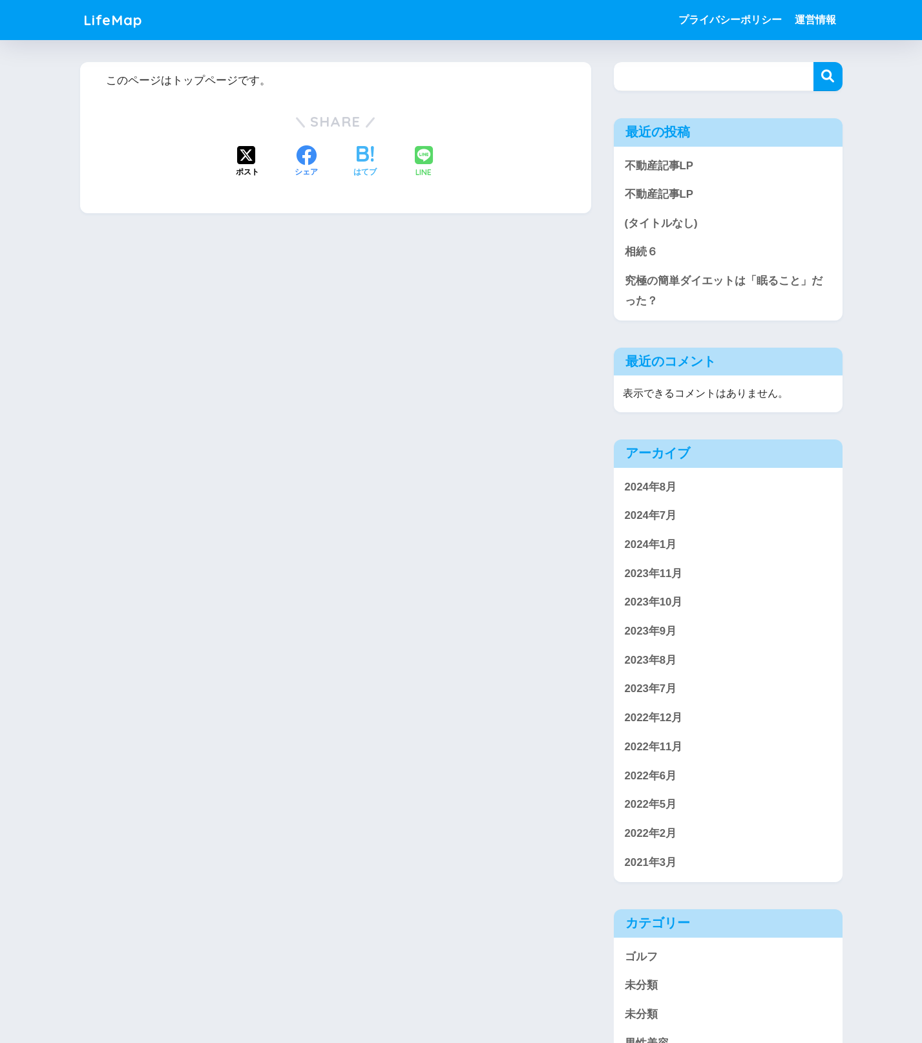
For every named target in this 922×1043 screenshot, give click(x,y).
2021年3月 (651, 862)
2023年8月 (651, 660)
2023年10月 (654, 602)
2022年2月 (651, 834)
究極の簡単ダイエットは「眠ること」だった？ (723, 291)
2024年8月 (651, 487)
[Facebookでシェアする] (306, 162)
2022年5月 (651, 805)
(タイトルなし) (661, 223)
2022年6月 (651, 776)
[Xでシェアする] (247, 162)
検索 (828, 76)
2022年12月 (654, 718)
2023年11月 (654, 573)
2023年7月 (651, 689)
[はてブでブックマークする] (365, 162)
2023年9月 (651, 632)
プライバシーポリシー (730, 19)
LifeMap (114, 19)
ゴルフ (641, 957)
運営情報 (815, 19)
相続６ (641, 252)
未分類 (641, 986)
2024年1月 (651, 545)
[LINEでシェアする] (424, 162)
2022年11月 (654, 747)
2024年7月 (651, 516)
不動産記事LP (659, 166)
